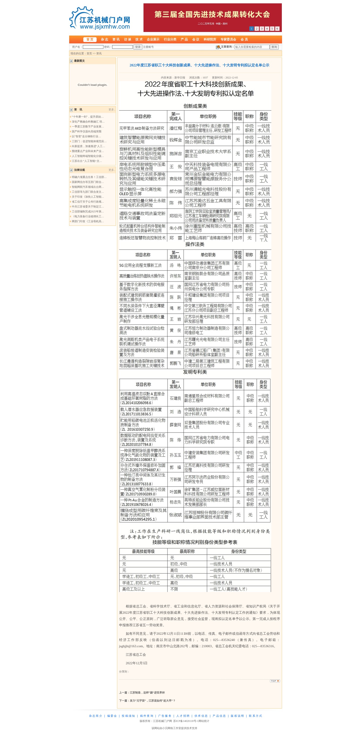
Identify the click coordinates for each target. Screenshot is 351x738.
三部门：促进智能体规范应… (89, 141)
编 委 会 (112, 715)
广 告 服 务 (164, 715)
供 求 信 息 (201, 715)
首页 (89, 53)
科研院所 (210, 39)
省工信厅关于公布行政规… (88, 201)
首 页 (90, 39)
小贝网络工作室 (171, 728)
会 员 (244, 39)
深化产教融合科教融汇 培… (88, 121)
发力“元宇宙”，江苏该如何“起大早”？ (153, 700)
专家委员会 (228, 39)
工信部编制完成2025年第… (88, 211)
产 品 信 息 (219, 715)
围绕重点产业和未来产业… (88, 151)
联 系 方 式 (255, 715)
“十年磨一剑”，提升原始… (88, 116)
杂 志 (104, 39)
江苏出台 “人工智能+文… (87, 161)
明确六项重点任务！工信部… (89, 177)
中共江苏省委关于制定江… (88, 206)
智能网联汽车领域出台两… (88, 186)
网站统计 (204, 721)
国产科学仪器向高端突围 (86, 131)
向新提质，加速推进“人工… (88, 146)
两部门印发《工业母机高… (88, 221)
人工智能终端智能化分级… (88, 156)
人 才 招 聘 (182, 715)
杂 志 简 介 (95, 715)
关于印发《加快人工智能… (88, 196)
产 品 (184, 39)
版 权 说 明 (237, 715)
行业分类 (170, 39)
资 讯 (116, 39)
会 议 (195, 39)
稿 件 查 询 (146, 715)
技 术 (139, 39)
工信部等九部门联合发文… (88, 191)
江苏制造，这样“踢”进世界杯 (147, 692)
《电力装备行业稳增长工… (88, 216)
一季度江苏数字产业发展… (88, 126)
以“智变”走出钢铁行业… (86, 136)
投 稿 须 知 (128, 715)
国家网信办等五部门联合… (88, 182)
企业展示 (153, 39)
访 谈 (127, 39)
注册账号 (148, 47)
